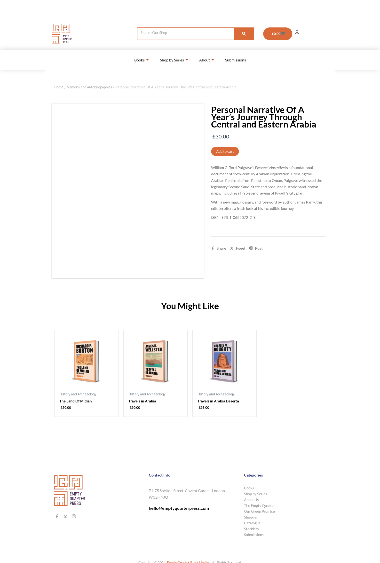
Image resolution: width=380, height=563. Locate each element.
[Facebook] (56, 517)
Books (141, 60)
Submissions (235, 60)
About (206, 60)
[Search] (244, 34)
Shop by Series (174, 60)
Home (59, 87)
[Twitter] (65, 517)
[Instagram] (73, 517)
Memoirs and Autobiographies (92, 87)
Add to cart (225, 151)
